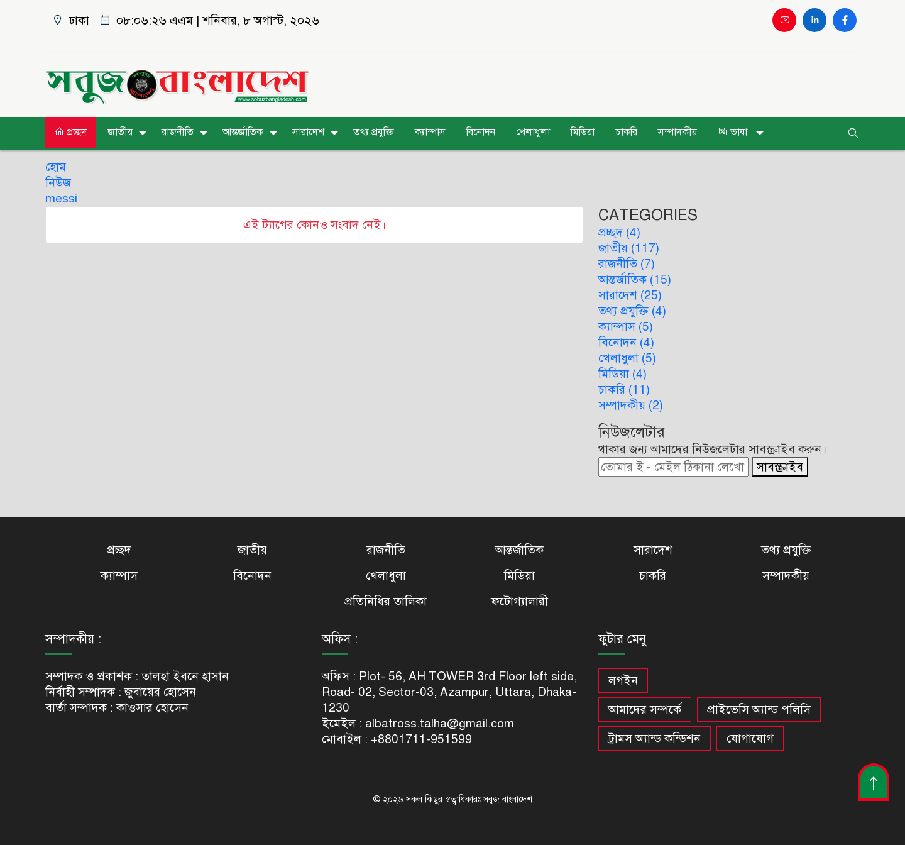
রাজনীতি (178, 132)
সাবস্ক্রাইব (780, 467)
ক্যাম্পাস (430, 132)
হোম (55, 167)
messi (61, 198)
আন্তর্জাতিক (242, 132)
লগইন (623, 680)
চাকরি (626, 132)
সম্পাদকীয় (677, 132)
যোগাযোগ (750, 738)
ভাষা (734, 132)
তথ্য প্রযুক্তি (373, 132)
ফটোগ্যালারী (519, 601)
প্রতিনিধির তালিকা (385, 601)
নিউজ (58, 182)
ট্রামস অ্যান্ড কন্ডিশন (654, 738)
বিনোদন (480, 132)
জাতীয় (120, 132)
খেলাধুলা (533, 132)
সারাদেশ (308, 132)
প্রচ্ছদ (70, 132)
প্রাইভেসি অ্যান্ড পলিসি (759, 709)
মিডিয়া (583, 132)
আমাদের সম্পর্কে (644, 709)
